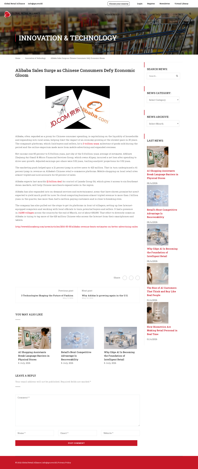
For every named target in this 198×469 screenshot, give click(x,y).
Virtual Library (181, 3)
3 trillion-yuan (91, 143)
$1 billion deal (54, 181)
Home (95, 14)
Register (151, 3)
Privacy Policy (64, 462)
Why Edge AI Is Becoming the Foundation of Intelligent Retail (119, 356)
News (143, 14)
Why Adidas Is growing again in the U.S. (105, 295)
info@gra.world (35, 3)
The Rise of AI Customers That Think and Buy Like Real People (162, 291)
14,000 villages (26, 212)
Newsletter (165, 3)
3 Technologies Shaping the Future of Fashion (47, 295)
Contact (178, 14)
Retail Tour (160, 14)
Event (129, 14)
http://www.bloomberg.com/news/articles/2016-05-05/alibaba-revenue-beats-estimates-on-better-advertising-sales (76, 226)
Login (139, 3)
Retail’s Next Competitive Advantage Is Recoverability (76, 356)
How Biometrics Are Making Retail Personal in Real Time (162, 330)
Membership (112, 14)
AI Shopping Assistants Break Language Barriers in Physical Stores (34, 356)
